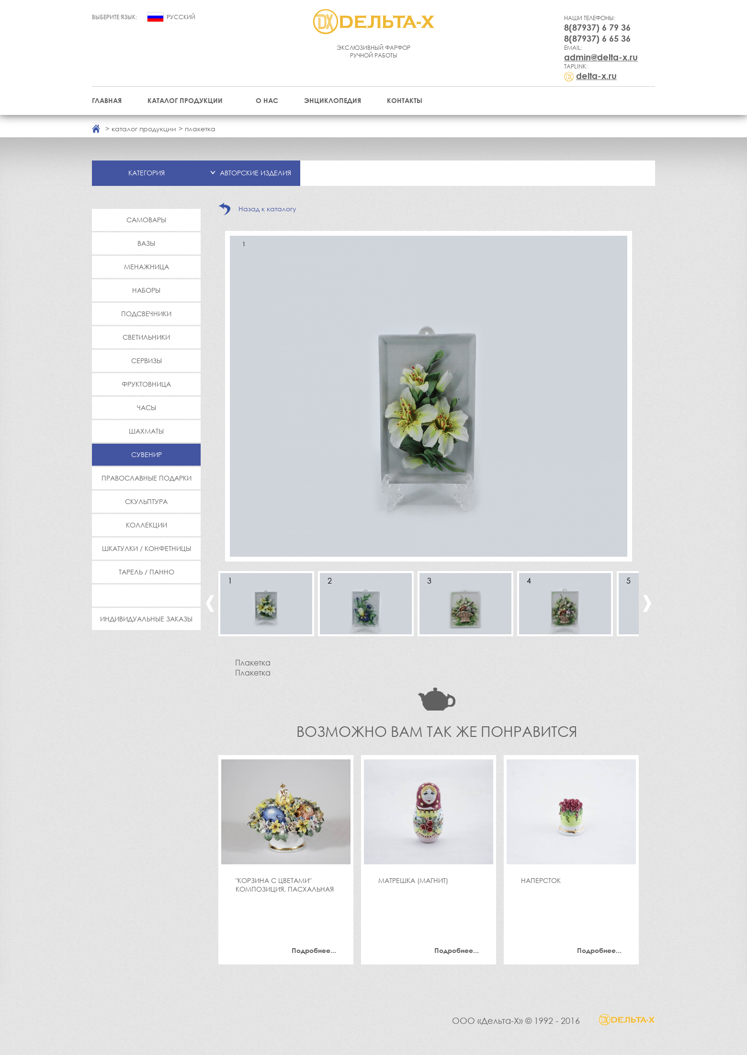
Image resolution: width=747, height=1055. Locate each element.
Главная (107, 100)
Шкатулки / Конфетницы (146, 548)
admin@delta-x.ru (601, 57)
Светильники (146, 337)
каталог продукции (144, 129)
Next (647, 603)
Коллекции (146, 525)
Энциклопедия (332, 100)
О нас (267, 100)
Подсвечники (146, 314)
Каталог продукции (185, 100)
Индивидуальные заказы (146, 619)
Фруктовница (146, 384)
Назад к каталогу (267, 209)
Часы (146, 407)
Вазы (146, 243)
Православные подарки (147, 478)
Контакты (404, 100)
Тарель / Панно (146, 572)
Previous (210, 603)
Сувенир (146, 454)
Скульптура (146, 501)
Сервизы (146, 360)
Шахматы (146, 431)
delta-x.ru (596, 75)
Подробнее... (314, 950)
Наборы (146, 290)
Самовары (146, 220)
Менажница (146, 267)
